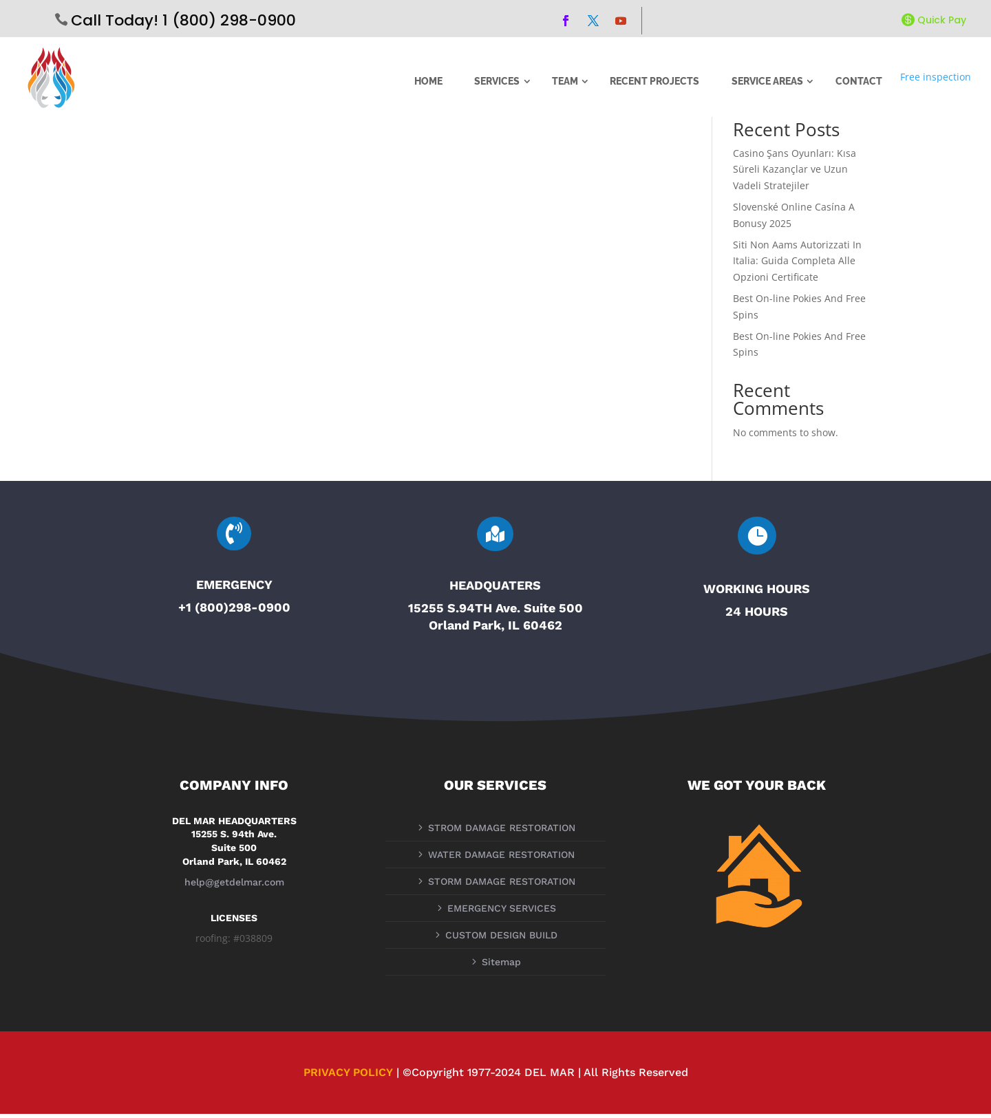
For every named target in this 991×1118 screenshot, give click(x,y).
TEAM (565, 81)
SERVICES (497, 81)
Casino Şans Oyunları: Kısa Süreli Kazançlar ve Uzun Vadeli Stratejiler (794, 174)
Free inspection (935, 76)
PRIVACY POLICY (348, 1076)
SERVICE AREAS (767, 81)
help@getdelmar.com (234, 886)
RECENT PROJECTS (654, 81)
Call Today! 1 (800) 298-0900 (183, 20)
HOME (428, 81)
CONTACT (858, 81)
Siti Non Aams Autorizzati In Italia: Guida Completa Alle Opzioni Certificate (797, 265)
